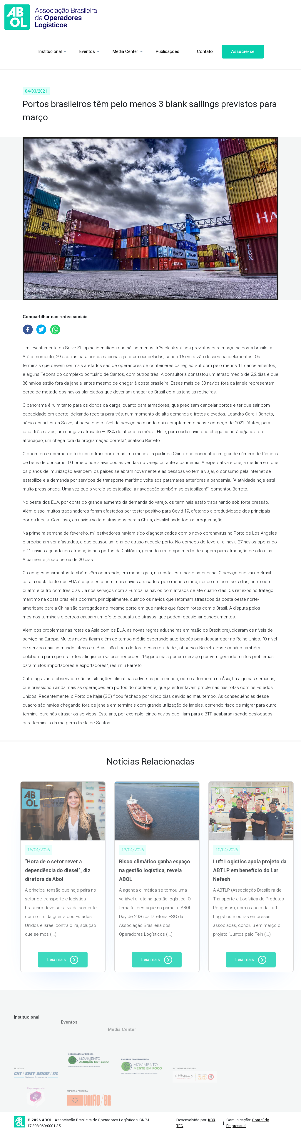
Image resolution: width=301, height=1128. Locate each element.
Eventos (58, 51)
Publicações (138, 51)
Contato (175, 51)
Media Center (96, 51)
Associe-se (213, 51)
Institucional (20, 51)
